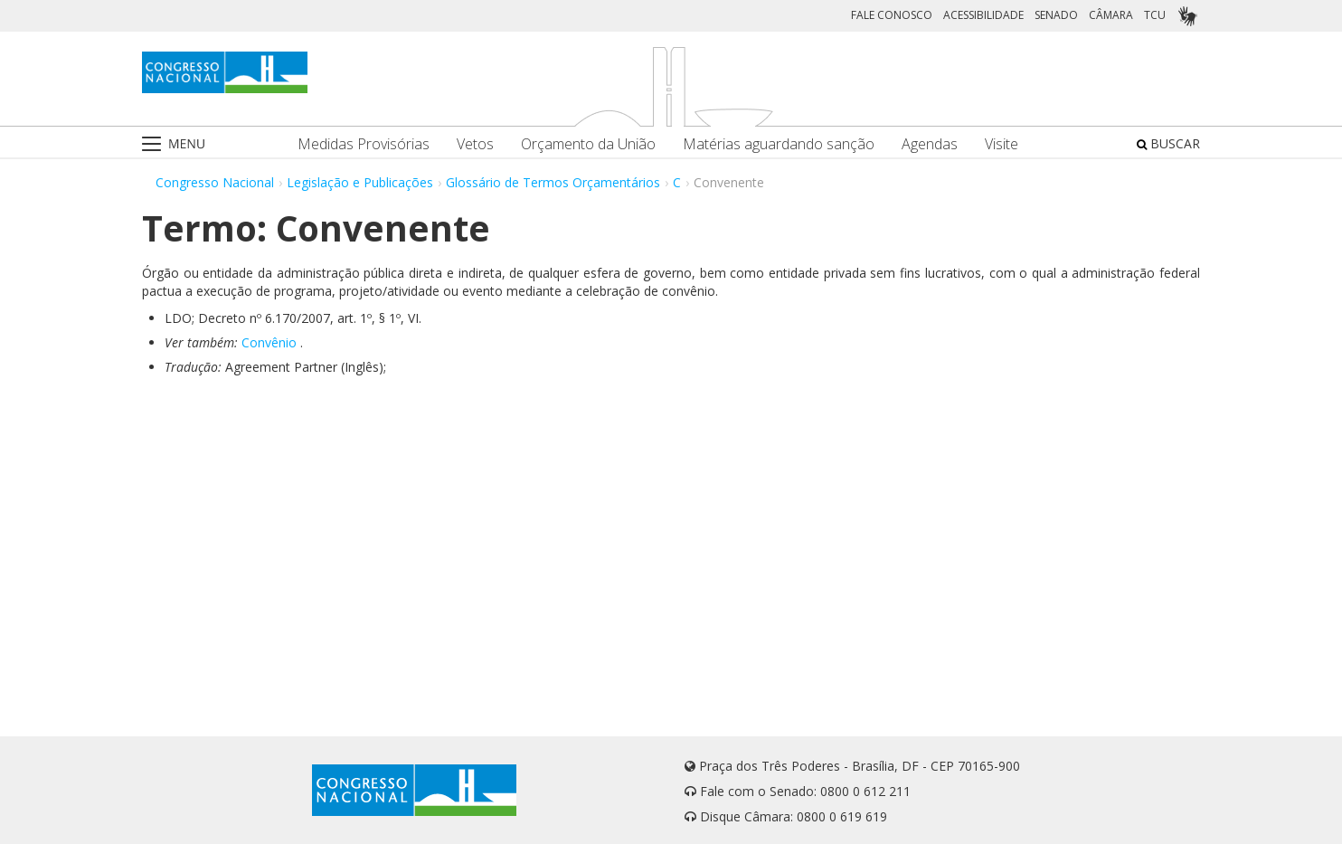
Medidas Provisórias (364, 144)
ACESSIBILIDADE (983, 15)
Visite (1001, 144)
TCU (1155, 15)
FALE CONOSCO (891, 15)
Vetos (475, 144)
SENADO (1056, 15)
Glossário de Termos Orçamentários (553, 182)
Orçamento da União (588, 144)
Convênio (269, 342)
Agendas (930, 144)
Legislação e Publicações (360, 182)
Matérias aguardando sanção (778, 144)
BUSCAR (1168, 143)
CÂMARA (1111, 15)
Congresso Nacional (215, 182)
